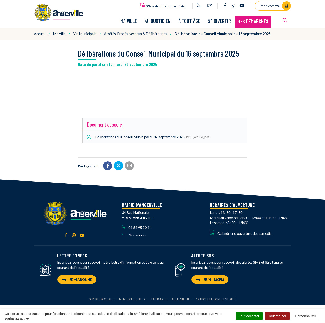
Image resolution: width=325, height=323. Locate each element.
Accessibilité (181, 299)
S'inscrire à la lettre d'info (162, 5)
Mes (252, 21)
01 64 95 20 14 (136, 227)
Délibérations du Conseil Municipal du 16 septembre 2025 (148, 137)
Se (219, 21)
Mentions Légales (132, 299)
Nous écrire (134, 235)
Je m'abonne (77, 279)
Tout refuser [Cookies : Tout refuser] (277, 316)
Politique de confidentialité (215, 299)
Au (158, 21)
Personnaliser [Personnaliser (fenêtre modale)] (305, 316)
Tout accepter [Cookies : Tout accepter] (249, 316)
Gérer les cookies (101, 299)
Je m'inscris (210, 279)
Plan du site (158, 299)
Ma (128, 21)
